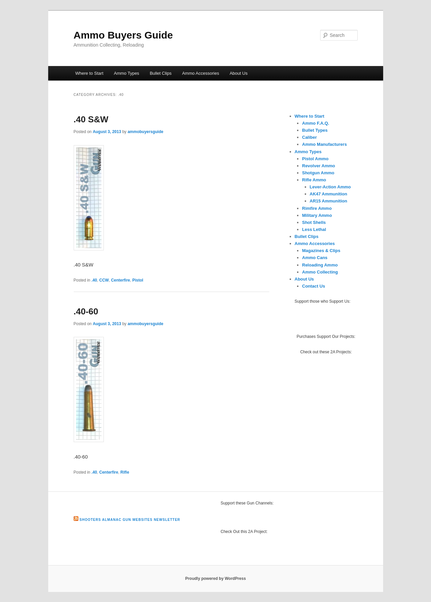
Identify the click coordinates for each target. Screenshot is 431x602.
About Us (238, 73)
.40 (94, 280)
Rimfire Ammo (317, 208)
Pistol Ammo (315, 158)
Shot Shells (314, 222)
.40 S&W (91, 119)
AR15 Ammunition (328, 200)
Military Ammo (317, 215)
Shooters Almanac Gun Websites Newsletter (129, 520)
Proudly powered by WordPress (215, 578)
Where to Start (89, 73)
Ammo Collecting (320, 272)
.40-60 (86, 311)
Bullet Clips (160, 73)
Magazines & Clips (321, 250)
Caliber (309, 137)
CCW (104, 280)
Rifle (125, 472)
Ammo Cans (315, 257)
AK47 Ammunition (328, 193)
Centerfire (120, 280)
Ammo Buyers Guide (123, 35)
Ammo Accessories (200, 73)
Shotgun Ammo (318, 172)
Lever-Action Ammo (330, 186)
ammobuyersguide (145, 131)
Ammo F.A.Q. (315, 123)
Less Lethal (314, 229)
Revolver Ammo (318, 165)
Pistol (137, 280)
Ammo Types (126, 73)
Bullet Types (315, 130)
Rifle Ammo (314, 179)
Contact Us (313, 286)
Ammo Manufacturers (324, 144)
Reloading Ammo (320, 264)
